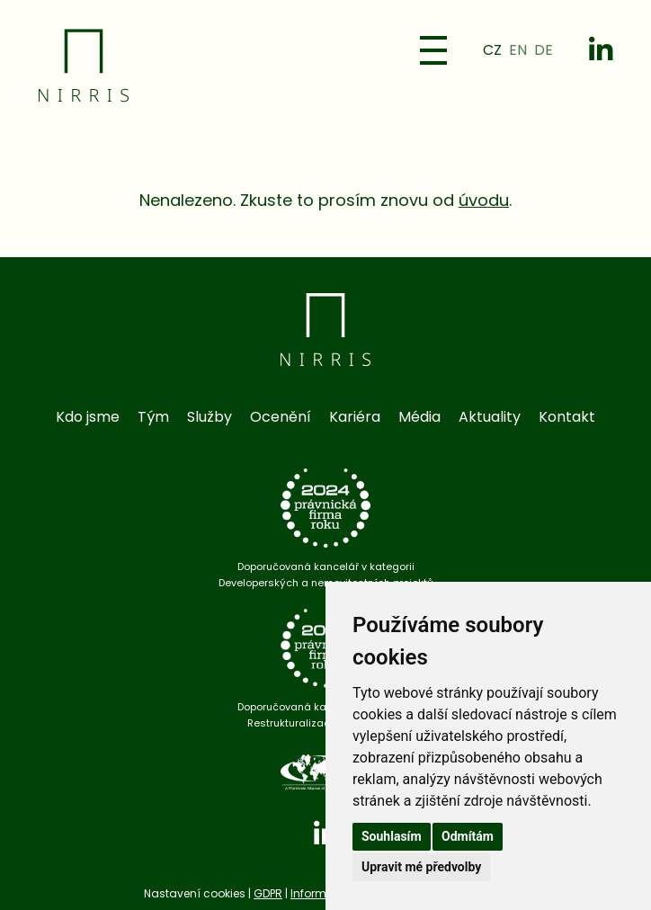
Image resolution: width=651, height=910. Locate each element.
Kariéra (354, 416)
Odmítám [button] (467, 836)
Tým (153, 416)
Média (419, 416)
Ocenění (280, 416)
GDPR (268, 893)
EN (518, 50)
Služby (209, 416)
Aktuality (490, 416)
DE (543, 50)
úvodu (484, 200)
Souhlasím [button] (391, 836)
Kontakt (567, 416)
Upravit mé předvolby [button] (421, 867)
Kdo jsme (88, 416)
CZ (492, 50)
